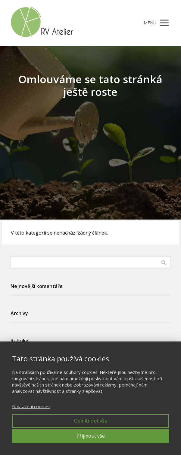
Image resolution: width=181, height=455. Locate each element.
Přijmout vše (90, 435)
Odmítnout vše (90, 420)
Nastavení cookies (31, 406)
